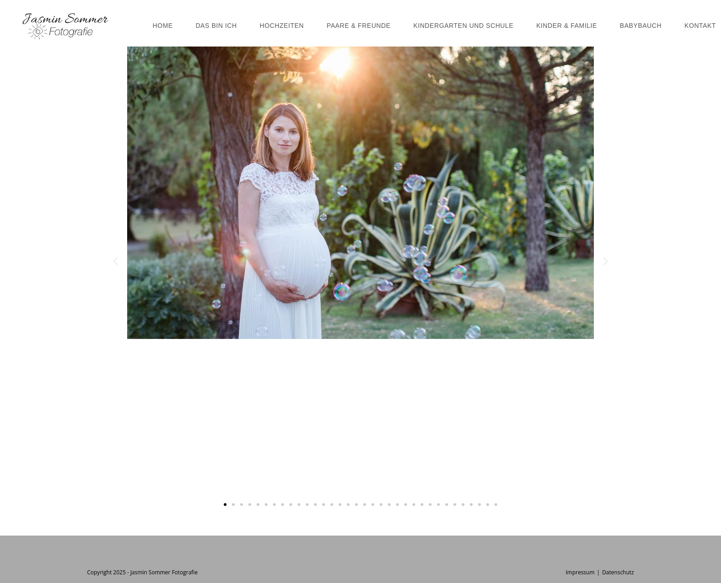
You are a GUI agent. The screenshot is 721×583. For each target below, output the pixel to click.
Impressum (580, 572)
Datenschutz (618, 572)
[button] (115, 261)
